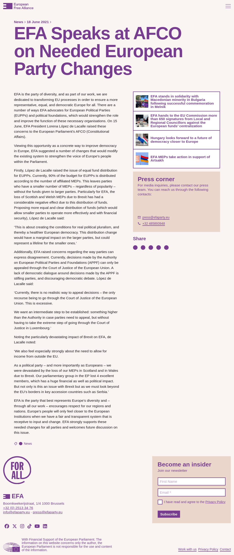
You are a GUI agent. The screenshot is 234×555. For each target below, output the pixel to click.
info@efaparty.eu (16, 512)
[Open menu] (228, 6)
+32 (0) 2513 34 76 (18, 508)
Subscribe (168, 514)
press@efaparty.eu (48, 512)
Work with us (187, 549)
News (18, 22)
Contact (225, 549)
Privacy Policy (215, 502)
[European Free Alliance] (18, 6)
